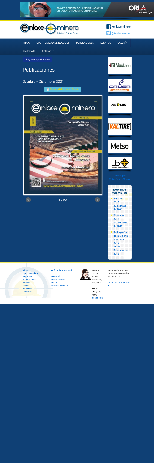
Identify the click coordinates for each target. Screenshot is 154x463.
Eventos (26, 282)
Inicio (25, 270)
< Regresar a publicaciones (37, 59)
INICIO (26, 43)
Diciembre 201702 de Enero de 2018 (120, 220)
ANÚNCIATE (29, 51)
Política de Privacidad (61, 270)
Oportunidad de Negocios (30, 275)
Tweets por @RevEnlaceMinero (120, 177)
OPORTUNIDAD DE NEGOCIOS (53, 43)
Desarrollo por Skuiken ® (119, 284)
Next (97, 199)
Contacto (27, 291)
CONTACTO (48, 51)
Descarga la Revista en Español (62, 89)
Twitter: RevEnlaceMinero (59, 284)
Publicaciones (29, 279)
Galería (26, 285)
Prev (28, 199)
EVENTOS (105, 43)
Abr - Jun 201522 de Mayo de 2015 (119, 204)
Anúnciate (27, 288)
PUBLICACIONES (85, 43)
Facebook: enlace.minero (58, 278)
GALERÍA (122, 43)
